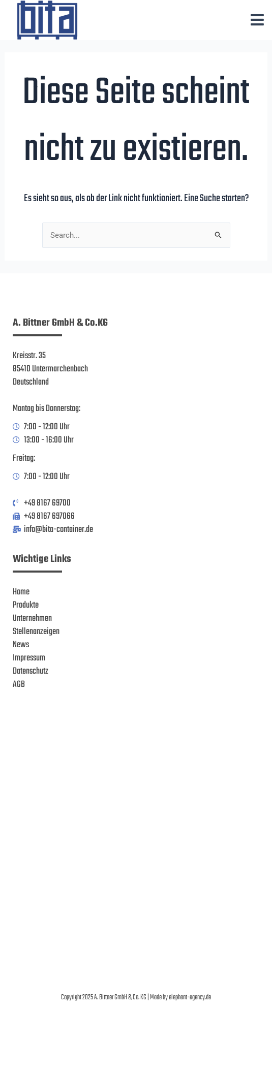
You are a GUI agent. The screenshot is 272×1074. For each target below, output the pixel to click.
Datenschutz (30, 671)
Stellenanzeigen (36, 631)
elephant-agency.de (190, 997)
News (21, 645)
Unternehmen (32, 618)
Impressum (29, 658)
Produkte (26, 605)
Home (21, 592)
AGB (19, 684)
